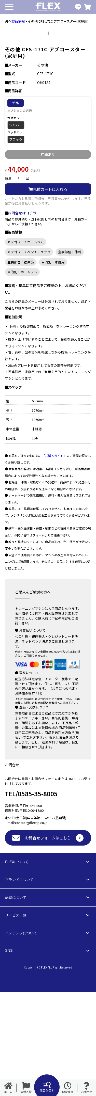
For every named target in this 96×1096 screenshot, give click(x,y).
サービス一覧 (15, 1019)
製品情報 (18, 21)
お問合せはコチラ (22, 316)
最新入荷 (26, 1088)
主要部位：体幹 (69, 355)
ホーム (8, 1088)
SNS (9, 1054)
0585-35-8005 (38, 897)
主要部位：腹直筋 (20, 365)
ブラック (15, 243)
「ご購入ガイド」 (54, 559)
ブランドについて (19, 983)
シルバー (15, 228)
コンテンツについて (21, 1037)
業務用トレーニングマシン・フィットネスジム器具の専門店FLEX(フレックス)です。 (48, 7)
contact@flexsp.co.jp (31, 926)
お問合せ (86, 1088)
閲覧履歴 (67, 1088)
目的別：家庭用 (53, 365)
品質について (15, 1001)
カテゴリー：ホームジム (25, 345)
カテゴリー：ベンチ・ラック (28, 355)
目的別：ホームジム (22, 375)
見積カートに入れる (48, 293)
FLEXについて (17, 966)
